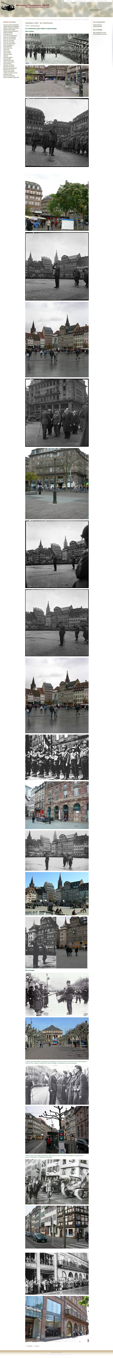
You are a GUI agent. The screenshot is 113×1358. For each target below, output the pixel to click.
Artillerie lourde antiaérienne (10, 31)
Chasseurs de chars (8, 60)
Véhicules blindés (8, 57)
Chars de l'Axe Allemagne (10, 35)
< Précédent (29, 1346)
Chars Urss (6, 49)
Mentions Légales (56, 1352)
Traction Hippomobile (8, 71)
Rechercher (93, 10)
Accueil (69, 1)
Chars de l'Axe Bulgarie (9, 37)
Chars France (7, 51)
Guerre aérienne (97, 26)
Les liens (91, 1)
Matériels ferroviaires (8, 69)
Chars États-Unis (7, 48)
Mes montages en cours (99, 32)
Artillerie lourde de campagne (11, 28)
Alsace (60, 19)
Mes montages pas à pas (100, 34)
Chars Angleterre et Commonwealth (8, 45)
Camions (5, 55)
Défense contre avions (9, 29)
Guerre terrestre (97, 24)
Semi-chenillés (7, 58)
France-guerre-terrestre (51, 19)
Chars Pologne (7, 52)
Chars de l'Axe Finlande (9, 38)
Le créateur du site (80, 1)
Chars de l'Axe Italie (8, 40)
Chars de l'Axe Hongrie (9, 43)
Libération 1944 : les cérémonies (39, 23)
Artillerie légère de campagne (11, 26)
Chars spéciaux (7, 63)
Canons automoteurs (8, 62)
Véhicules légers (7, 54)
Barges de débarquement (10, 68)
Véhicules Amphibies (8, 65)
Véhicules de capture (8, 66)
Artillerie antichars (8, 32)
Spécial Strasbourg (67, 19)
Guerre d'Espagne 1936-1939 (11, 77)
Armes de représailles (9, 75)
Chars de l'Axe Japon (9, 41)
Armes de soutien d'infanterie (11, 24)
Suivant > (37, 1346)
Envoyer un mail (102, 1)
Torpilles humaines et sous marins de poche (10, 73)
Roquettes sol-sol (7, 34)
